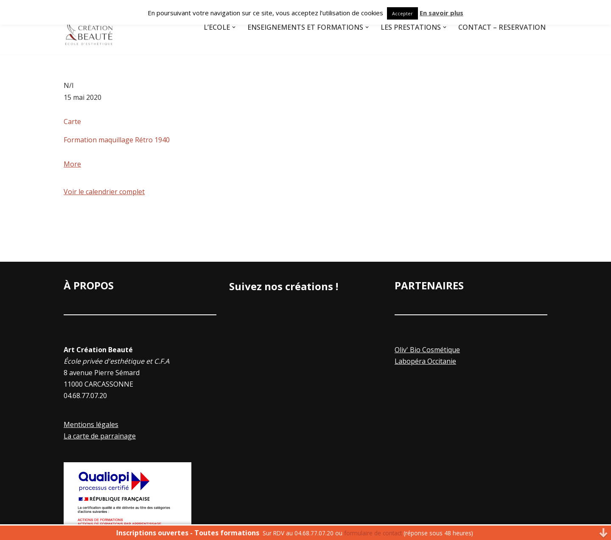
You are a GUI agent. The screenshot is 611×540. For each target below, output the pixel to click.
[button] (233, 27)
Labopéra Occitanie (425, 361)
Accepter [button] (402, 13)
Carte (72, 121)
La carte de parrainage (100, 436)
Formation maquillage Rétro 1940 (117, 139)
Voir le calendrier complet (104, 191)
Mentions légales (91, 424)
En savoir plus (441, 12)
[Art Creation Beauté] (89, 27)
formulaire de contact (373, 533)
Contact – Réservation (502, 27)
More (72, 164)
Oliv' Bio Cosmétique (427, 349)
